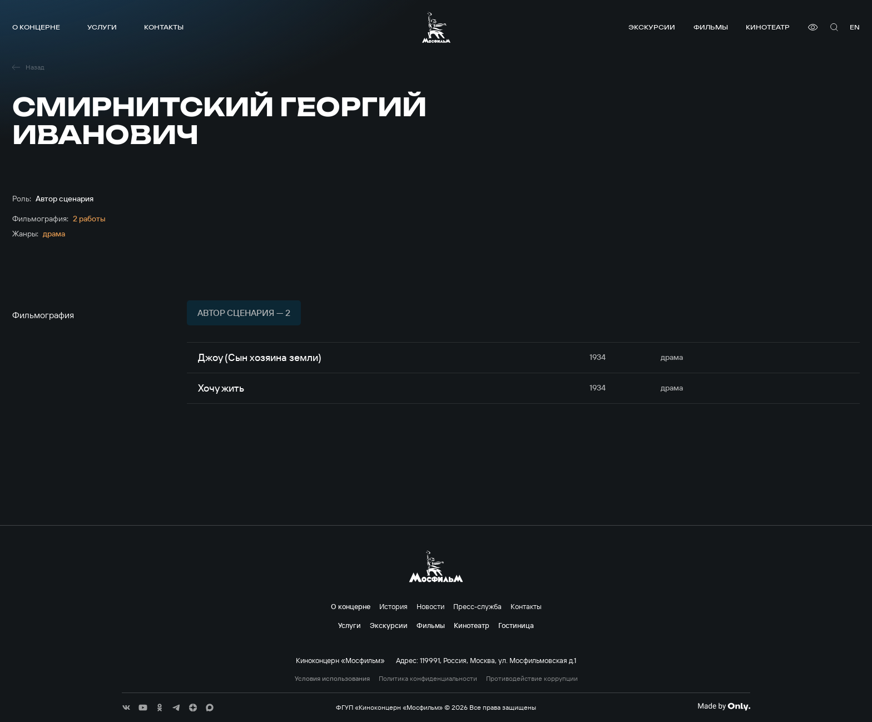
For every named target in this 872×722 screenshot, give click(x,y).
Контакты (164, 27)
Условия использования (332, 679)
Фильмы (710, 27)
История (393, 606)
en (855, 27)
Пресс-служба (477, 606)
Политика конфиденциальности (428, 679)
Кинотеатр (768, 27)
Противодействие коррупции (532, 679)
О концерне (36, 27)
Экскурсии (651, 27)
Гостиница (516, 625)
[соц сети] (126, 707)
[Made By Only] (723, 706)
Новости (430, 606)
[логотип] (436, 27)
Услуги (102, 27)
